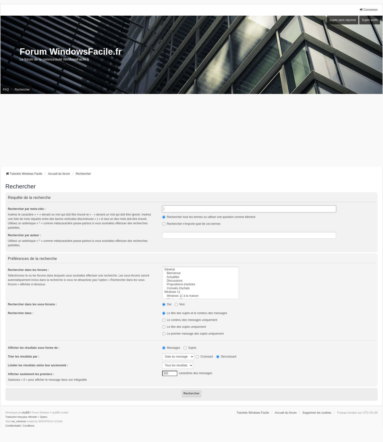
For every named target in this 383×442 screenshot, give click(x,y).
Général (200, 269)
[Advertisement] (191, 130)
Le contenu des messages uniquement (189, 320)
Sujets (189, 347)
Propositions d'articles (200, 284)
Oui (166, 304)
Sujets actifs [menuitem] (370, 20)
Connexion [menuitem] (368, 9)
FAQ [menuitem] (6, 89)
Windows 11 (200, 292)
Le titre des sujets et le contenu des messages (194, 313)
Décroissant (226, 356)
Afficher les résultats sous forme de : (33, 347)
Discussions (200, 281)
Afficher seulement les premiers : (31, 374)
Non (180, 304)
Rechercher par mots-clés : (27, 209)
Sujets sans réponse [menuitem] (343, 20)
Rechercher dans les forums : (28, 270)
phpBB (25, 412)
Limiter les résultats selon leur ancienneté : (38, 365)
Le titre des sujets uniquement (184, 327)
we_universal (18, 421)
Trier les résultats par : (23, 356)
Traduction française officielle (21, 417)
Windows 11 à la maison (200, 296)
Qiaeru (43, 417)
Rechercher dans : (20, 313)
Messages (171, 347)
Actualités (200, 277)
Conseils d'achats (200, 288)
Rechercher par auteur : (24, 235)
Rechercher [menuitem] (22, 89)
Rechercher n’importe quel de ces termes (191, 224)
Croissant (204, 356)
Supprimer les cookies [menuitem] (316, 412)
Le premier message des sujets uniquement (193, 333)
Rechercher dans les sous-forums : (32, 304)
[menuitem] (13, 426)
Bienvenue (200, 273)
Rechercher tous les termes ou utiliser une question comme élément (208, 217)
